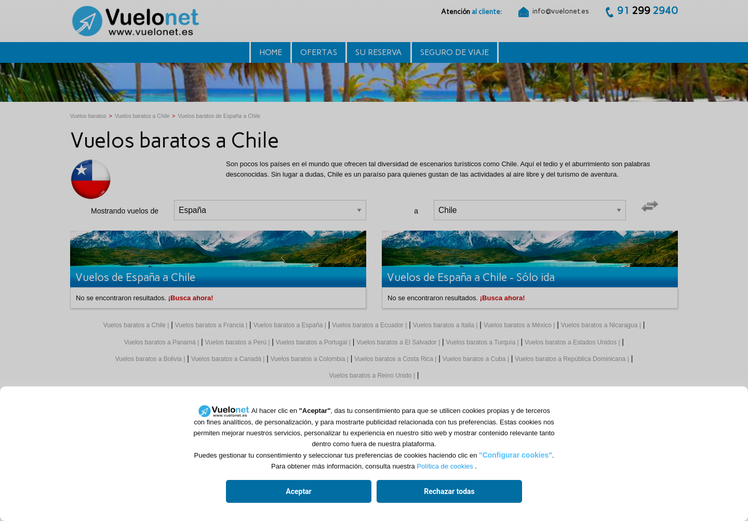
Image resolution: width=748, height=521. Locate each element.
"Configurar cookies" (515, 455)
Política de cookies (445, 466)
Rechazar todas (449, 491)
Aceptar (299, 491)
